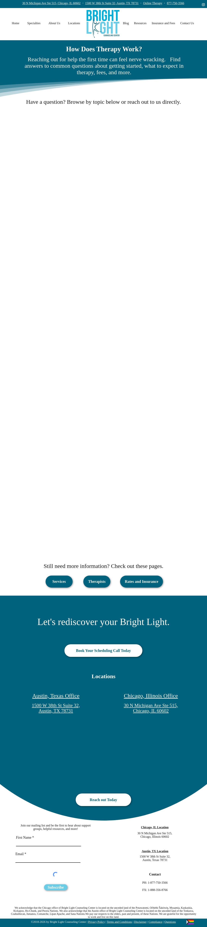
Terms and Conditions (119, 921)
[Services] (59, 582)
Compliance (155, 921)
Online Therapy (152, 3)
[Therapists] (96, 582)
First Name (23, 837)
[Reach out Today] (103, 799)
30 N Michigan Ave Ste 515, (154, 833)
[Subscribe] (55, 887)
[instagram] (203, 4)
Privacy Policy (96, 921)
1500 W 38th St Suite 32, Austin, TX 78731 (112, 3)
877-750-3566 (175, 3)
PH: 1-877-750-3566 (155, 882)
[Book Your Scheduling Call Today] (103, 650)
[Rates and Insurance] (141, 582)
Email (19, 854)
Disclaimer (140, 921)
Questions (170, 921)
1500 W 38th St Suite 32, (155, 856)
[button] (36, 23)
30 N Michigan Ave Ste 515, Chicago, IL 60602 (51, 3)
